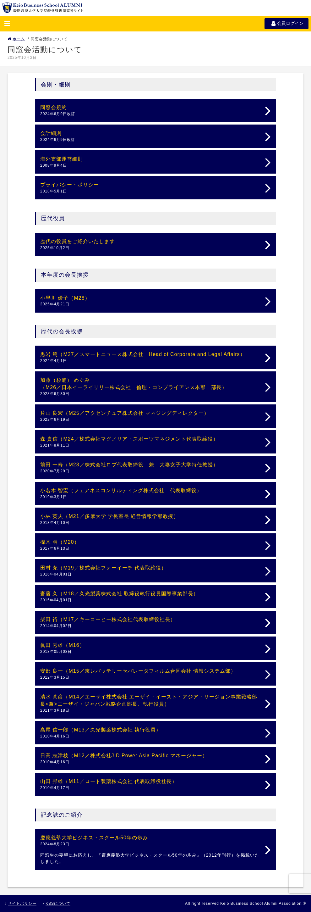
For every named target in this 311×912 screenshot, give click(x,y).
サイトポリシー (20, 903)
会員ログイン (286, 23)
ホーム (16, 39)
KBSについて (56, 903)
